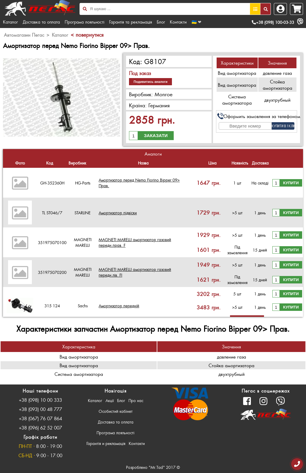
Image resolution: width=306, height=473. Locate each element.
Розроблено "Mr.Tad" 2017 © (153, 467)
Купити (291, 183)
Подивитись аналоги (150, 81)
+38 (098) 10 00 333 (40, 400)
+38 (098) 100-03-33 (273, 22)
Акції (109, 400)
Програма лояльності (84, 22)
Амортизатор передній (119, 305)
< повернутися (87, 34)
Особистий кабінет (116, 411)
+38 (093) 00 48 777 (40, 409)
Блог (161, 22)
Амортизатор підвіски (118, 212)
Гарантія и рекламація (105, 443)
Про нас (135, 400)
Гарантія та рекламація (130, 22)
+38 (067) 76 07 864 (40, 418)
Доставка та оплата (41, 22)
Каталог (10, 22)
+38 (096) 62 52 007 (40, 427)
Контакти (178, 22)
